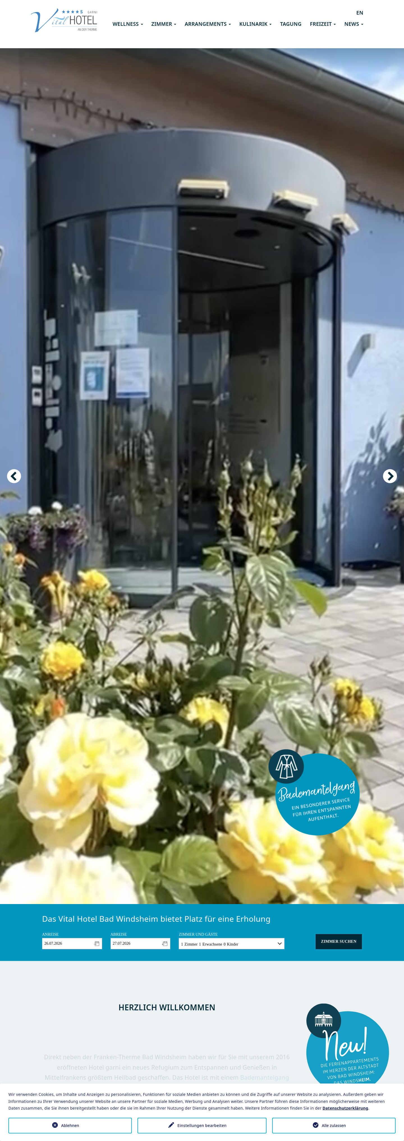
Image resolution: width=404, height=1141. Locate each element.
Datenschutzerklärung (345, 1108)
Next (390, 476)
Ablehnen (70, 1125)
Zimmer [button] (164, 23)
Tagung (290, 23)
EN (359, 12)
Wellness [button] (128, 23)
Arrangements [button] (208, 23)
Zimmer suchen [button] (338, 941)
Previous (14, 476)
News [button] (353, 23)
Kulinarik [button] (255, 23)
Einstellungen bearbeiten (201, 1125)
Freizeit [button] (323, 23)
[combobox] (72, 943)
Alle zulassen (334, 1125)
